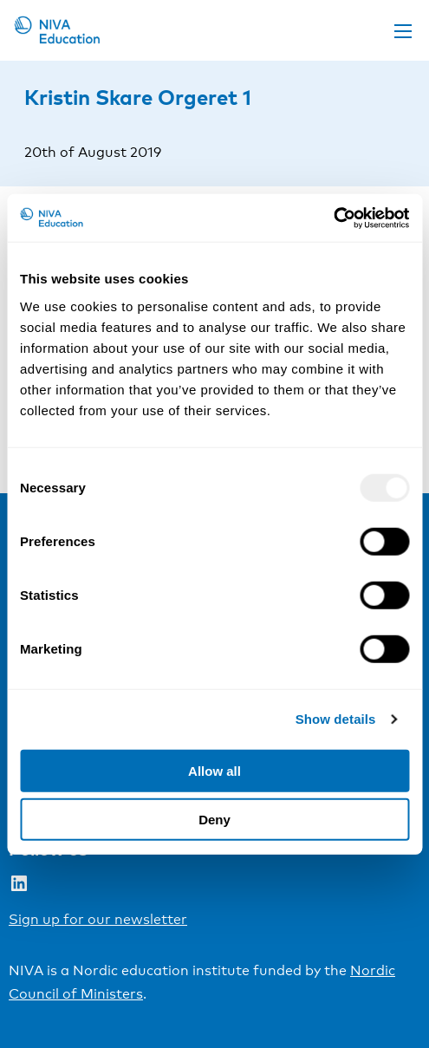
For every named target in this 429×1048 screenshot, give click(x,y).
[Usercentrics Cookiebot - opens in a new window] (333, 217)
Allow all (214, 770)
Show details (336, 719)
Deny (214, 819)
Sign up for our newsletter (98, 919)
